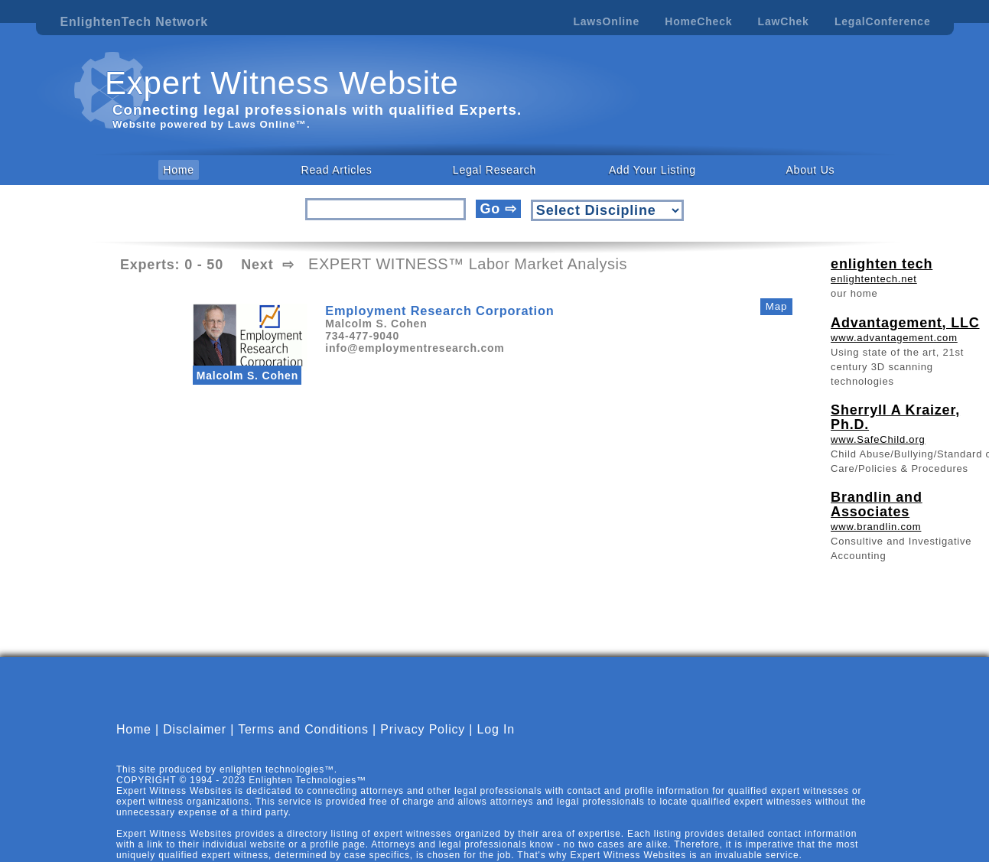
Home (178, 170)
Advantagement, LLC (905, 322)
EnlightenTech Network (134, 21)
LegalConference (882, 21)
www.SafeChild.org (878, 439)
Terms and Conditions (303, 729)
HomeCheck (698, 21)
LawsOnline (606, 21)
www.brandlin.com (876, 526)
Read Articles (337, 170)
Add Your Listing (652, 170)
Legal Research (494, 170)
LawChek (783, 21)
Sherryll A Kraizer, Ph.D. (895, 417)
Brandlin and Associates (876, 504)
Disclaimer (194, 729)
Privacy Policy (422, 729)
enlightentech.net (874, 279)
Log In (496, 729)
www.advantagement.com (894, 337)
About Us (810, 170)
